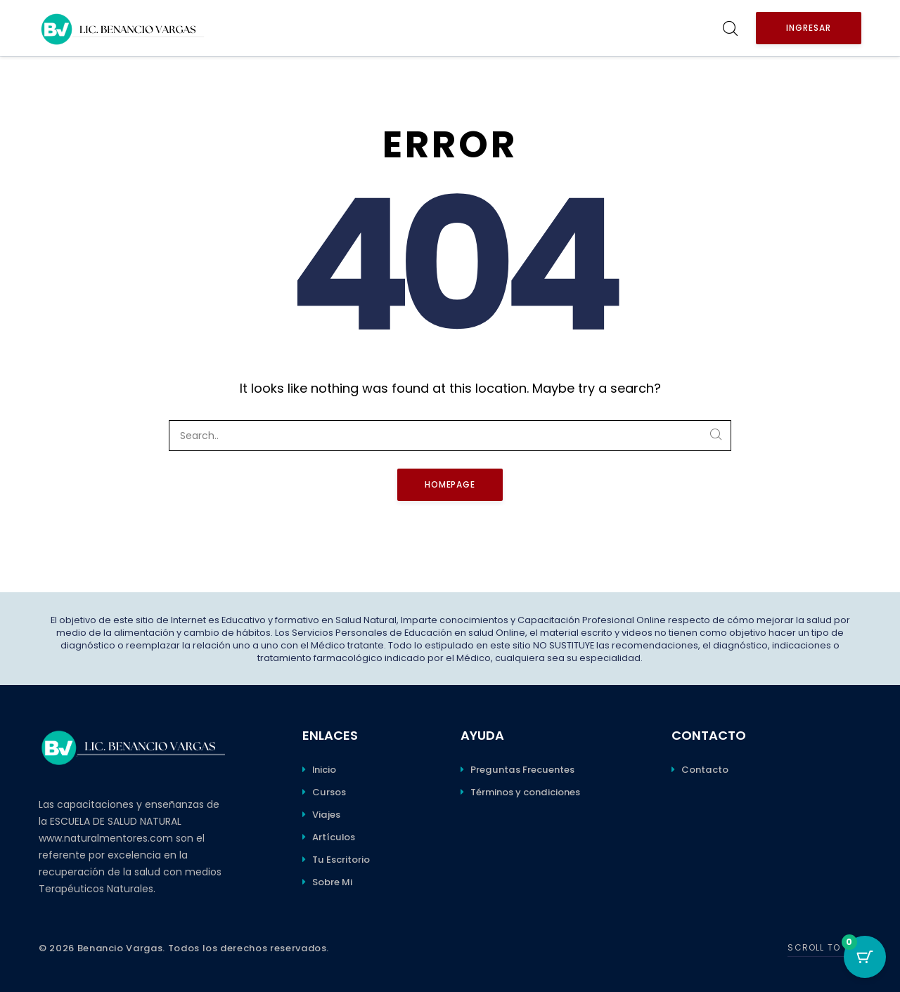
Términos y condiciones (525, 792)
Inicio (324, 769)
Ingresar (808, 28)
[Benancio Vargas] (123, 28)
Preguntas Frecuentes (522, 769)
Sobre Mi (332, 882)
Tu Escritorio (341, 859)
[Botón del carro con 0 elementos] (865, 957)
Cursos (329, 792)
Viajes (326, 814)
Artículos (333, 837)
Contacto (704, 769)
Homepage (450, 484)
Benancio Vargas (120, 948)
